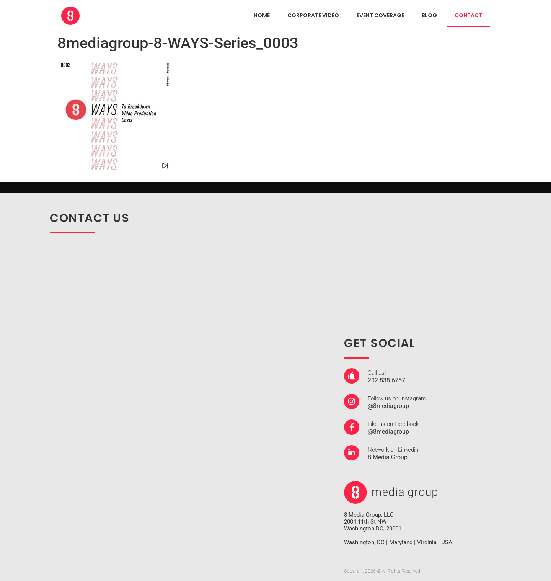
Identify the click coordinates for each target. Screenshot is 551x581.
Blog (429, 15)
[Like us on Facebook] (351, 427)
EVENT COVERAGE (380, 15)
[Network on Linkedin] (351, 452)
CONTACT (468, 15)
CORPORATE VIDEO (313, 15)
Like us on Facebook (393, 424)
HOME (262, 15)
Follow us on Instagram (397, 398)
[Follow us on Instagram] (351, 401)
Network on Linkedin (393, 449)
